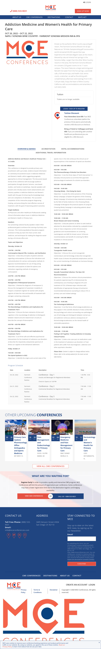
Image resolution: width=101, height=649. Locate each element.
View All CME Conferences (50, 466)
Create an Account (76, 584)
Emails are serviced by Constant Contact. (80, 559)
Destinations (54, 17)
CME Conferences (34, 17)
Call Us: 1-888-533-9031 (67, 496)
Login (87, 2)
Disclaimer (53, 589)
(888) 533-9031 (18, 11)
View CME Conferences (34, 496)
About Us (16, 17)
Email (70, 534)
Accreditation (48, 149)
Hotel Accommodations (72, 149)
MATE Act (82, 17)
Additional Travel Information (51, 152)
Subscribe (81, 563)
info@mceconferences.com (17, 529)
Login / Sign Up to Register (74, 109)
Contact (69, 17)
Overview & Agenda (27, 149)
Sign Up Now (83, 11)
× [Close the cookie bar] (99, 642)
